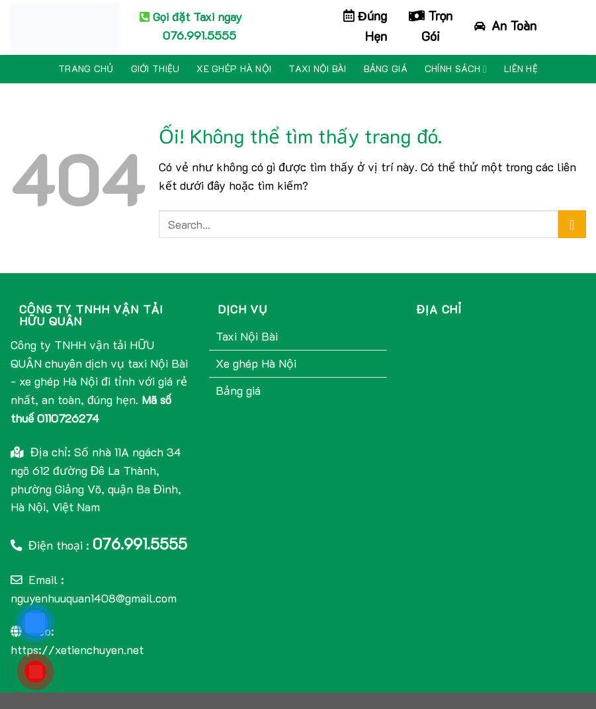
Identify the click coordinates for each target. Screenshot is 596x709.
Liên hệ (521, 68)
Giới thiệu (155, 68)
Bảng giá (385, 68)
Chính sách (456, 68)
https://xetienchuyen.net (77, 649)
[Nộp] (572, 224)
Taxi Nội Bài (317, 68)
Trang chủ (86, 68)
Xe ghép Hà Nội (233, 68)
